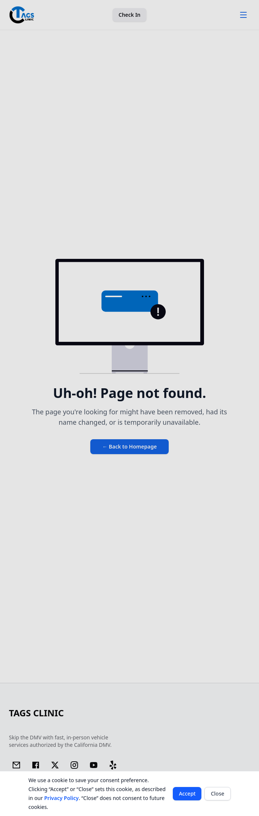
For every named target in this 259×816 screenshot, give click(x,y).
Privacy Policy (61, 797)
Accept (187, 793)
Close (217, 793)
